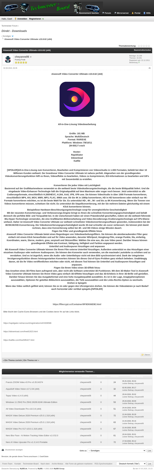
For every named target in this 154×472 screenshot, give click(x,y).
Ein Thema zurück (13, 360)
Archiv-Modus (57, 464)
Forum (108, 13)
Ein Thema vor (30, 360)
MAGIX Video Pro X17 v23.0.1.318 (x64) (24, 429)
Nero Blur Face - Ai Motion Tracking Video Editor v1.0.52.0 (32, 435)
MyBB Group (59, 469)
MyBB (40, 469)
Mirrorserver (123, 13)
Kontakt (17, 464)
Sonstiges (7, 36)
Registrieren (35, 19)
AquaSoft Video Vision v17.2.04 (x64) (22, 389)
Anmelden (22, 19)
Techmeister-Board (31, 464)
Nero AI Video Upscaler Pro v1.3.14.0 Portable (26, 442)
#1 (150, 68)
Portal (137, 13)
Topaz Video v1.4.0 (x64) (17, 395)
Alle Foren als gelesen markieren (78, 464)
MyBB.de (23, 469)
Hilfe (148, 13)
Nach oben (45, 464)
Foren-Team (7, 464)
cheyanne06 (22, 56)
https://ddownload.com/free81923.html (20, 331)
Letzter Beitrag (127, 383)
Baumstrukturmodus (142, 50)
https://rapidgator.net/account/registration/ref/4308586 (27, 323)
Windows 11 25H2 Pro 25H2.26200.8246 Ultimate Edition (31, 402)
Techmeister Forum (10, 26)
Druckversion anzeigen (14, 450)
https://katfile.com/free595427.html (18, 340)
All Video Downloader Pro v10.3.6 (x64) (23, 409)
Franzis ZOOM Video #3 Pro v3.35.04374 (24, 382)
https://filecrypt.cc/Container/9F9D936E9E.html (77, 304)
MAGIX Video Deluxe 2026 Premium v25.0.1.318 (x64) (30, 415)
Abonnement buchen (89, 13)
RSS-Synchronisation (103, 464)
